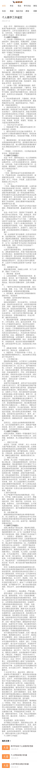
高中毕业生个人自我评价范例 (22, 746)
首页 (4, 6)
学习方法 (27, 6)
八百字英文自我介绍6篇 (20, 764)
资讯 (35, 6)
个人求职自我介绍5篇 (19, 755)
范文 (19, 6)
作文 (11, 6)
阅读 (11, 11)
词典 (35, 11)
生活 (4, 11)
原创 (27, 11)
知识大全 (19, 11)
